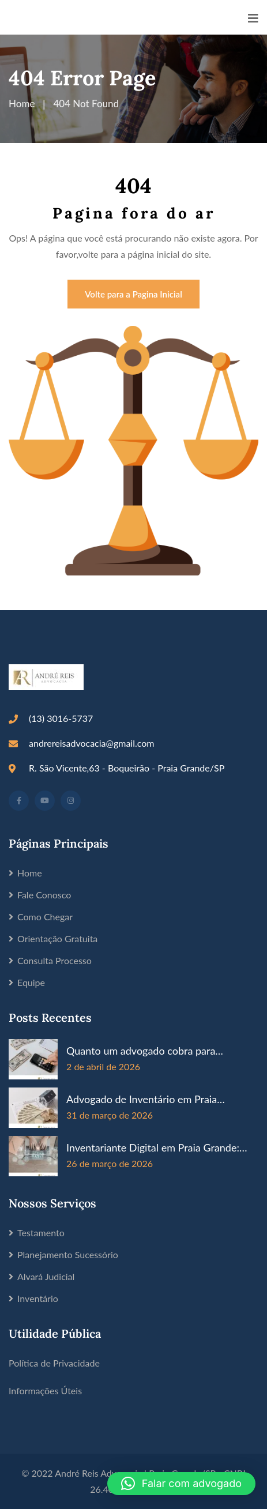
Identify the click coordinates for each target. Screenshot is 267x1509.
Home (29, 872)
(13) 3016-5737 (61, 718)
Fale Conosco (44, 894)
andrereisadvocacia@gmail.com (91, 742)
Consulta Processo (54, 960)
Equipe (31, 982)
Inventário (37, 1298)
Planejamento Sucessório (67, 1254)
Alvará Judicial (45, 1276)
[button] (181, 1483)
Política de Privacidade (54, 1362)
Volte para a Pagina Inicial (133, 294)
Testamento (41, 1232)
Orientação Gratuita (57, 938)
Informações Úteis (45, 1390)
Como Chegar (45, 916)
